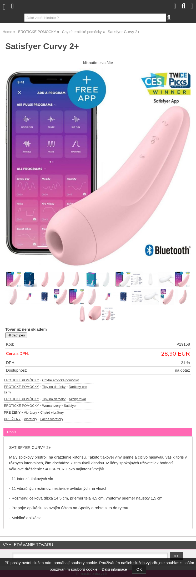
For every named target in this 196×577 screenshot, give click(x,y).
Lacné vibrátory (51, 419)
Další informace (114, 569)
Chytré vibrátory (52, 412)
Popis (11, 432)
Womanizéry (51, 406)
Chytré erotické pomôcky (60, 380)
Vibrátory (30, 412)
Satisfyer (70, 406)
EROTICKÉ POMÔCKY (21, 380)
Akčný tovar (77, 399)
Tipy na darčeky (54, 387)
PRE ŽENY (12, 412)
